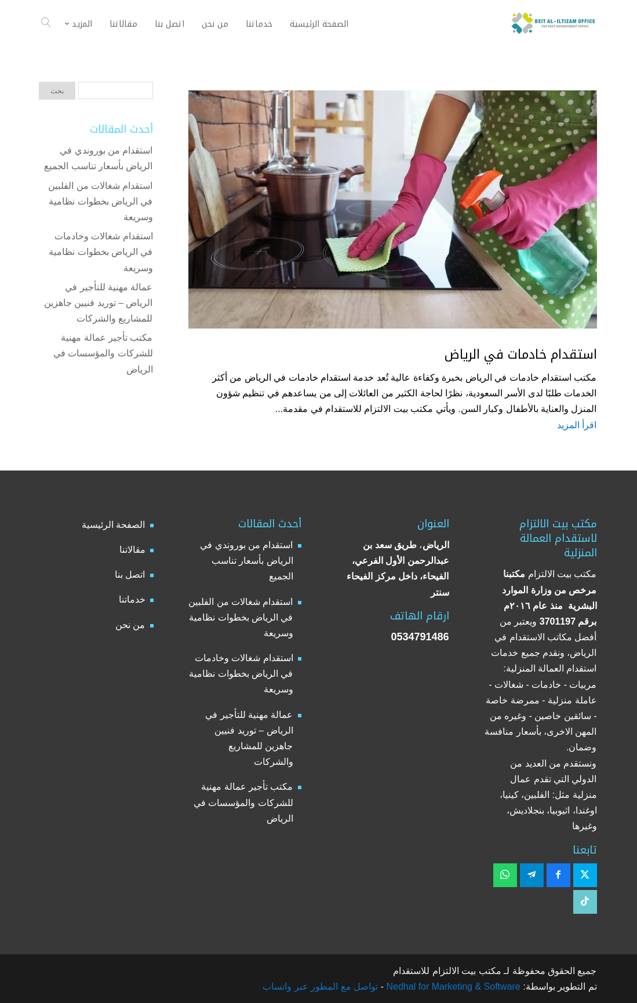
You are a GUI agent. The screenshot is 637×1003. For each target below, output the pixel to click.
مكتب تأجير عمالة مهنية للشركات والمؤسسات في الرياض (103, 353)
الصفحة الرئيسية (113, 525)
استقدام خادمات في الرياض (521, 354)
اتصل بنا (130, 574)
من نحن (130, 625)
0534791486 (420, 637)
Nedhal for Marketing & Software (452, 986)
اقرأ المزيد (576, 425)
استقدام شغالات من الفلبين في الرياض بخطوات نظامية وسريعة (100, 201)
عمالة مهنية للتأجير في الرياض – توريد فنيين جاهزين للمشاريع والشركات (98, 302)
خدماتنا (132, 599)
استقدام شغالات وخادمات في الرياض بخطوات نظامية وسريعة (100, 251)
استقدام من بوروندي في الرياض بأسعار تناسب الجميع (246, 560)
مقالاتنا (132, 550)
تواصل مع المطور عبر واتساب (320, 986)
